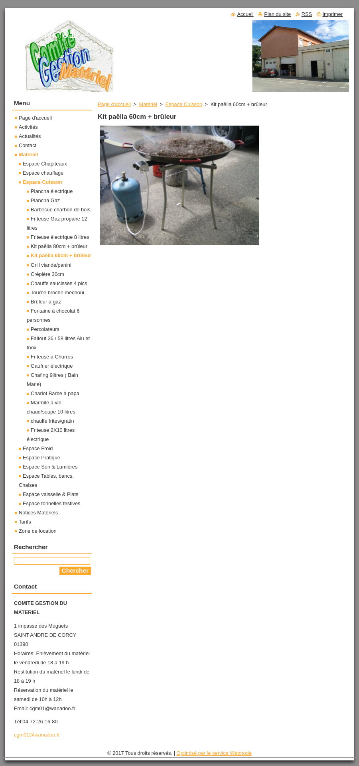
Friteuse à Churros (52, 357)
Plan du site (277, 14)
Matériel (148, 104)
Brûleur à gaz (46, 302)
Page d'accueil (114, 104)
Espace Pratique (41, 458)
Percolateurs (45, 329)
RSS (307, 14)
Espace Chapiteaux (45, 164)
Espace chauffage (43, 173)
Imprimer (333, 14)
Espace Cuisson (184, 104)
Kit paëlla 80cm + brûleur (59, 246)
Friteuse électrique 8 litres (60, 237)
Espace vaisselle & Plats (50, 494)
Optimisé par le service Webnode (214, 753)
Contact (27, 145)
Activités (28, 127)
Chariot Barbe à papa (55, 393)
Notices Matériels (38, 513)
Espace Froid (38, 448)
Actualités (30, 136)
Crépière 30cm (47, 274)
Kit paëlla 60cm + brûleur (61, 255)
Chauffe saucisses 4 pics (59, 283)
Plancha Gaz (45, 200)
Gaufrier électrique (52, 366)
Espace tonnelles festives (51, 503)
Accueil (245, 14)
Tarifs (25, 522)
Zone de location (38, 531)
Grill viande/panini (51, 265)
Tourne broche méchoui (57, 292)
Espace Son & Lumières (50, 467)
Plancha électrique (52, 191)
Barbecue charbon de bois (60, 210)
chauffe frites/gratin (52, 421)
